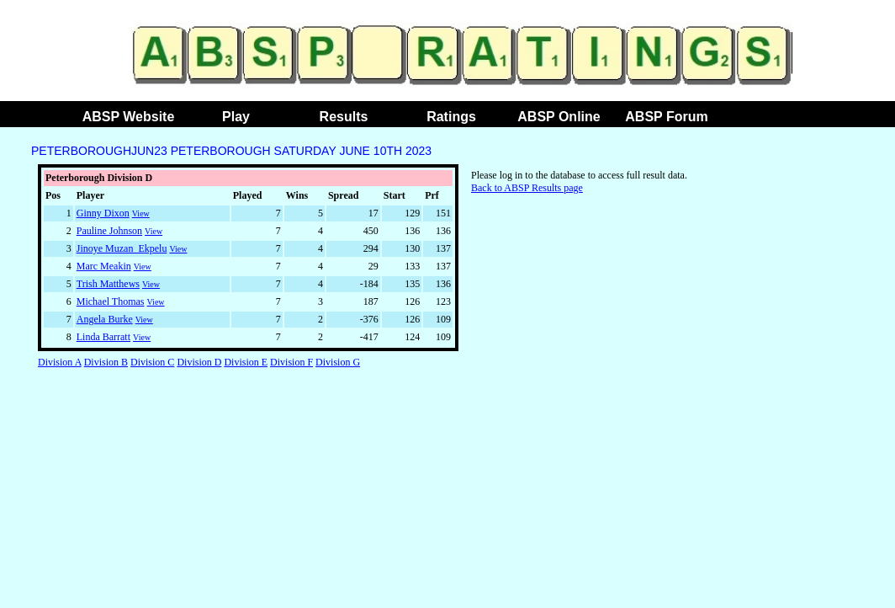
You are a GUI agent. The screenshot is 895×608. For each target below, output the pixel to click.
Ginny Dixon (103, 213)
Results (344, 116)
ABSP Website (128, 116)
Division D (199, 362)
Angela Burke (105, 319)
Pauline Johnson (109, 231)
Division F (291, 362)
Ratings (451, 116)
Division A (60, 362)
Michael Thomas (111, 301)
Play (236, 116)
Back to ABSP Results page (527, 188)
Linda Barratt (103, 337)
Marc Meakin (104, 266)
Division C (152, 362)
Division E (245, 362)
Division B (106, 362)
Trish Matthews (108, 284)
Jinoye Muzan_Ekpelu (122, 248)
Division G (337, 362)
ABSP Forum (666, 116)
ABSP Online (558, 116)
